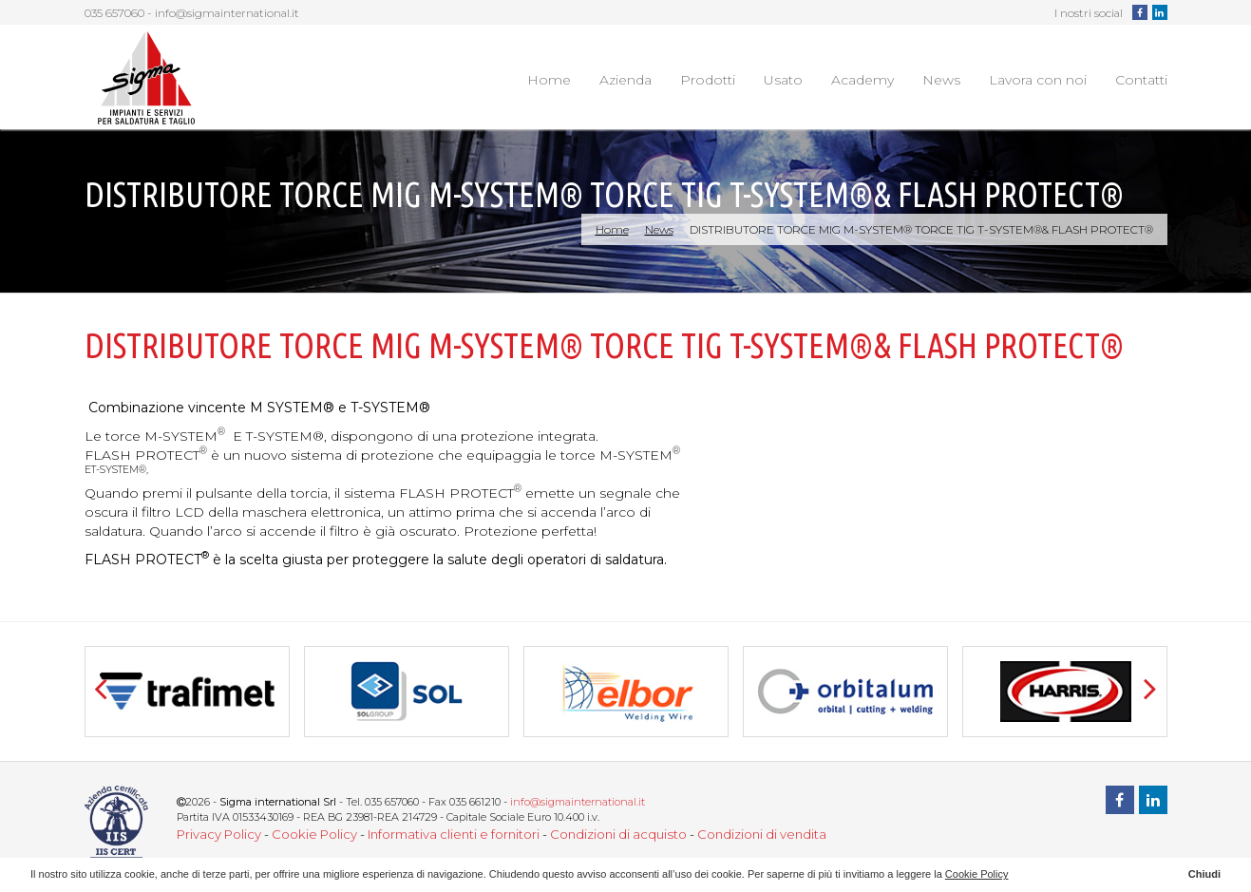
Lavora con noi (1038, 79)
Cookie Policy (314, 834)
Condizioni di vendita (761, 834)
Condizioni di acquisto (618, 834)
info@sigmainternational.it (227, 13)
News (941, 79)
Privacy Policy (219, 834)
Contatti (1141, 79)
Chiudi (1204, 874)
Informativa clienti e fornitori (454, 834)
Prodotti (707, 79)
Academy (862, 79)
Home (549, 79)
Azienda (625, 79)
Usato (783, 79)
